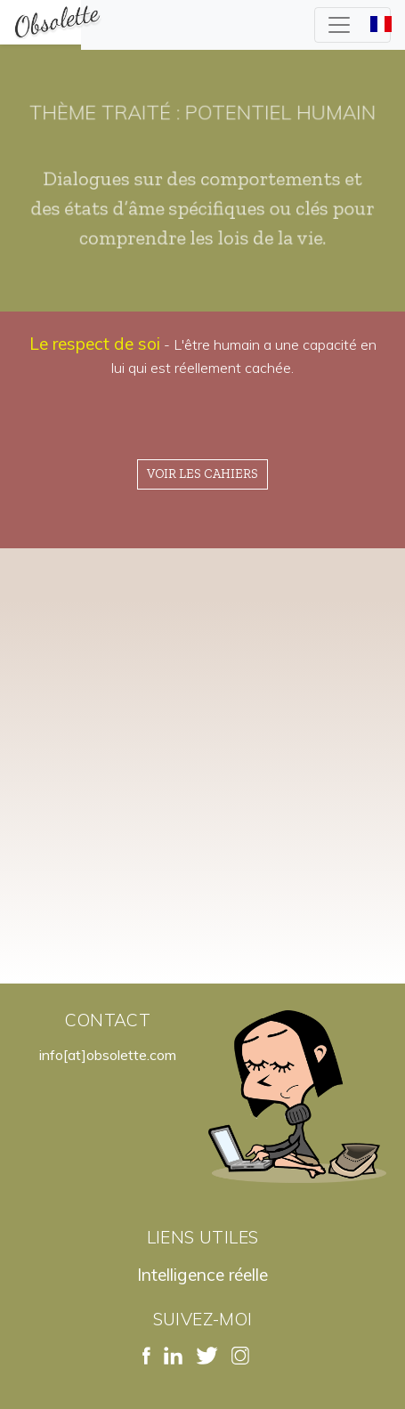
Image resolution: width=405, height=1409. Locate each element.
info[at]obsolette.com (107, 1055)
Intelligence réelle (202, 1274)
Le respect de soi (94, 343)
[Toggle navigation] (352, 25)
